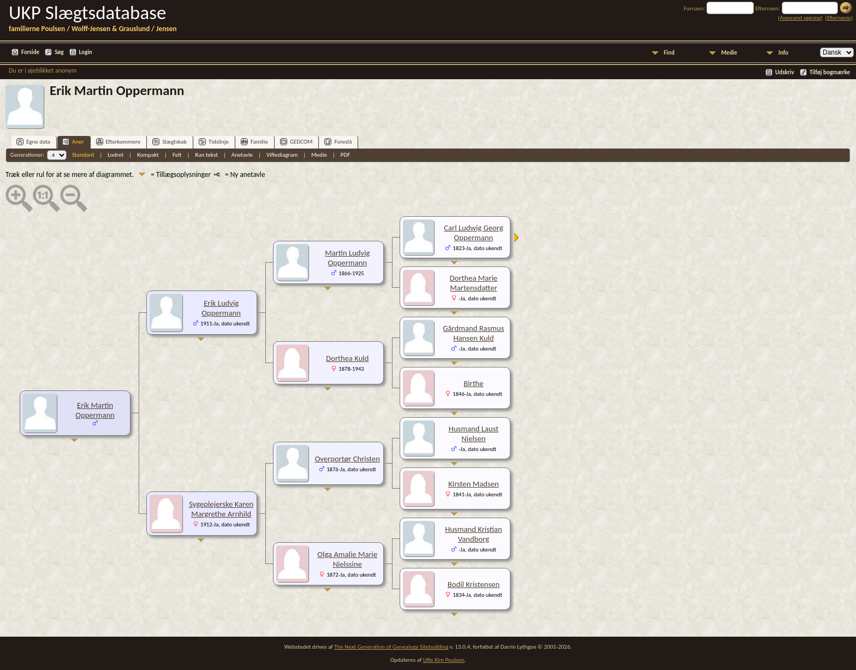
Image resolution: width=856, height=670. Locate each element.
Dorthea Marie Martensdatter (473, 283)
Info (783, 52)
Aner (73, 142)
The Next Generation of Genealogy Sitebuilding (391, 646)
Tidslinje (214, 142)
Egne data (33, 142)
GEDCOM (296, 142)
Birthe (473, 383)
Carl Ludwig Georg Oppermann (473, 232)
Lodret (115, 154)
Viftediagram (282, 154)
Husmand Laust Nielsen (473, 433)
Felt (177, 154)
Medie (729, 52)
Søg (59, 52)
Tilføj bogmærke (830, 72)
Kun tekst (206, 154)
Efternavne (839, 17)
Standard (83, 154)
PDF (345, 154)
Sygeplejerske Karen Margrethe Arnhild (221, 509)
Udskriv (784, 72)
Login (85, 52)
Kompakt (148, 154)
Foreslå (338, 142)
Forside (30, 52)
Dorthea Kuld (347, 358)
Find (669, 52)
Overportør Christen (347, 459)
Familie (254, 142)
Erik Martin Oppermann (95, 410)
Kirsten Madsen (473, 484)
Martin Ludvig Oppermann (347, 258)
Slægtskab (169, 142)
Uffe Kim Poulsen (444, 659)
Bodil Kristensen (474, 584)
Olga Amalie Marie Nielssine (347, 559)
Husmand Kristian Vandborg (473, 534)
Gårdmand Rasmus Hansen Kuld (473, 333)
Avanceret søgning (800, 17)
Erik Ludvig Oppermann (221, 308)
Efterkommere (118, 142)
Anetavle (242, 154)
